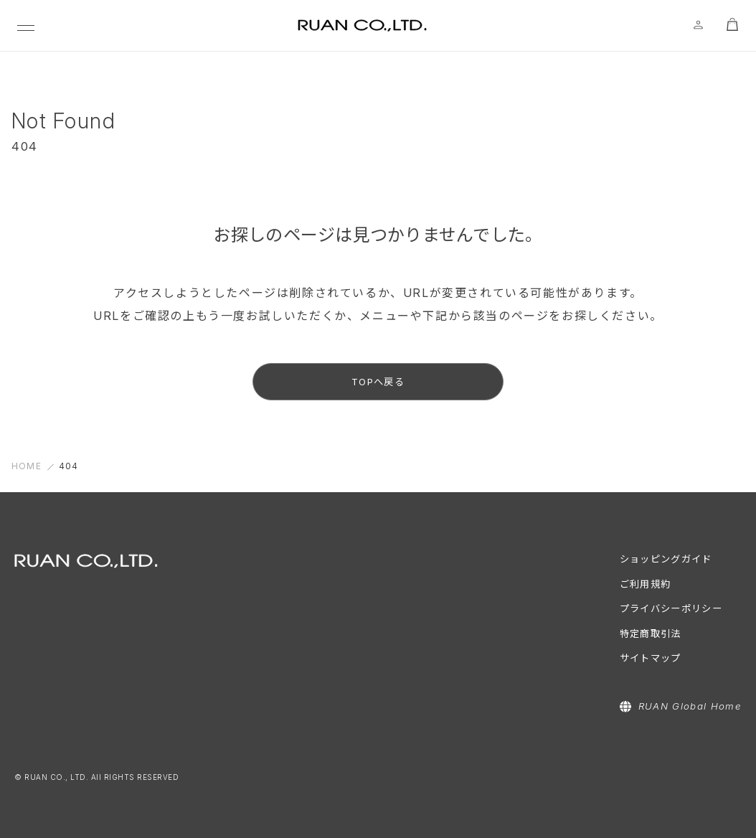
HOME (26, 466)
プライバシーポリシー (671, 608)
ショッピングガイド (666, 559)
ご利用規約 (645, 584)
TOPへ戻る (378, 381)
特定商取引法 (650, 633)
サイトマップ (650, 658)
